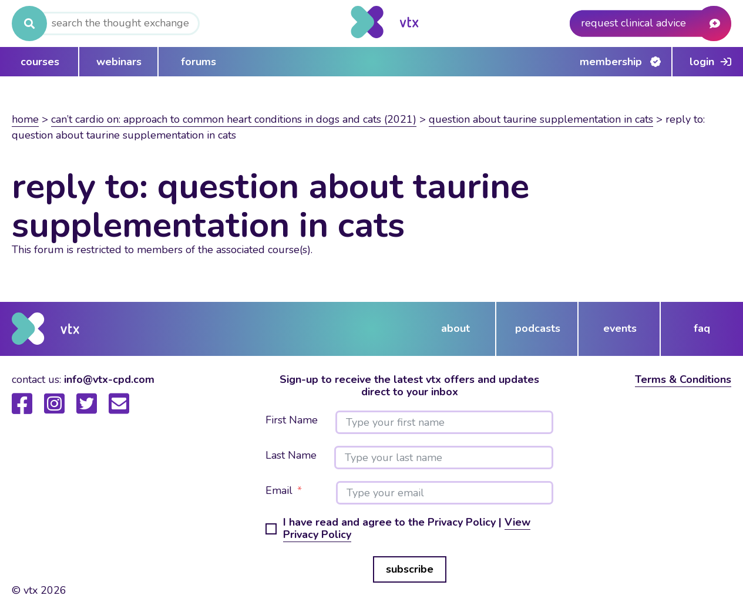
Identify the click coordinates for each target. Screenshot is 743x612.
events (620, 328)
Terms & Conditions (683, 379)
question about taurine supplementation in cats (541, 119)
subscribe (409, 569)
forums (198, 62)
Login (702, 62)
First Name (291, 420)
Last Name (291, 455)
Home (25, 119)
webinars (119, 62)
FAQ (702, 328)
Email (279, 491)
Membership (611, 62)
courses (40, 62)
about (455, 328)
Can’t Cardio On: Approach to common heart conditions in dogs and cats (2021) (233, 119)
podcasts (537, 328)
